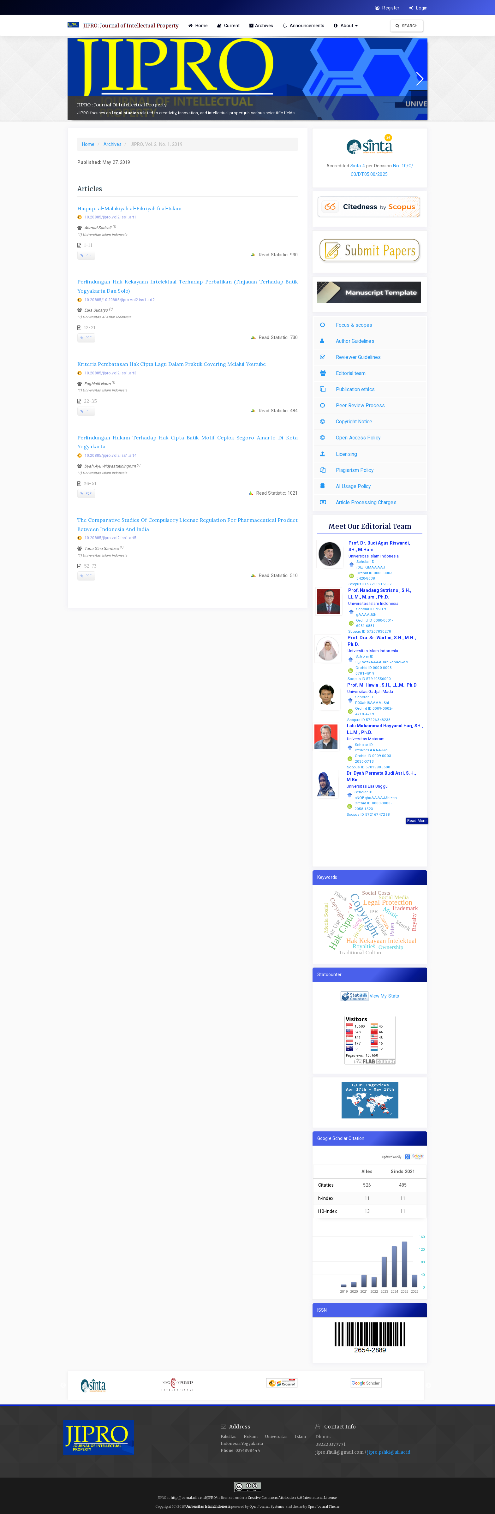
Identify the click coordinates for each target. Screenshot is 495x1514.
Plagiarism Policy (348, 470)
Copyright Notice (348, 422)
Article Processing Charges (360, 502)
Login (418, 7)
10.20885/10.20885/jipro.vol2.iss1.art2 (120, 300)
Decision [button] (382, 165)
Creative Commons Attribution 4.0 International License (292, 1498)
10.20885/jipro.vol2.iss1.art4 (110, 455)
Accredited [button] (337, 165)
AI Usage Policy (347, 486)
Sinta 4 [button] (357, 165)
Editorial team (344, 373)
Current (231, 25)
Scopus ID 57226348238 (369, 720)
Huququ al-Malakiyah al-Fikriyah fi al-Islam (129, 208)
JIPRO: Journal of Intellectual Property (133, 25)
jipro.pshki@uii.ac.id (388, 1452)
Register (387, 7)
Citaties (326, 1185)
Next (428, 1385)
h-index (325, 1198)
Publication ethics (349, 389)
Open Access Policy (351, 438)
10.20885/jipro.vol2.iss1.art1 (110, 217)
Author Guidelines (348, 341)
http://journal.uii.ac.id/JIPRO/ (194, 1498)
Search (407, 25)
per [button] (369, 165)
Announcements (306, 25)
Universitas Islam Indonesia (207, 1507)
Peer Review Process (354, 405)
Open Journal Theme (324, 1507)
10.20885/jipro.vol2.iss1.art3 (110, 373)
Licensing (340, 454)
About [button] (349, 25)
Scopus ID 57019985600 (368, 767)
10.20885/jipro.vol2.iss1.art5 (110, 538)
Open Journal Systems (266, 1507)
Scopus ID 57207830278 (369, 631)
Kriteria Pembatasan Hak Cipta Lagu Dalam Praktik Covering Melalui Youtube (171, 364)
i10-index (327, 1211)
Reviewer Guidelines (352, 357)
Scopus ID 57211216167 (370, 584)
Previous (63, 1385)
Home (201, 25)
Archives (264, 25)
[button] (245, 113)
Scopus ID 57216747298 (368, 814)
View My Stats (384, 995)
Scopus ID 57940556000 (369, 679)
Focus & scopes (347, 325)
